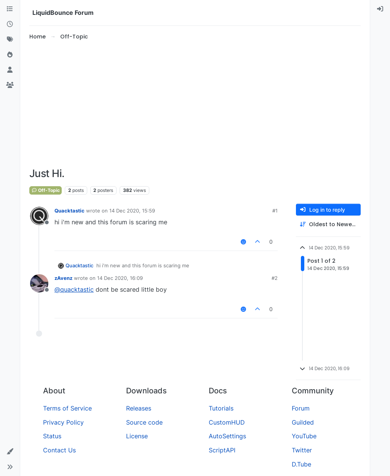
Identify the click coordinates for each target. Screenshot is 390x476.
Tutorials (221, 408)
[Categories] (10, 9)
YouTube (304, 436)
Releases (138, 408)
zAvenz (63, 278)
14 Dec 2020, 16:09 (120, 278)
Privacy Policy (63, 422)
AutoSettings (227, 436)
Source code (144, 422)
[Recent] (10, 24)
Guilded (303, 422)
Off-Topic (45, 190)
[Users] (10, 70)
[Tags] (10, 40)
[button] (10, 452)
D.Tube (301, 464)
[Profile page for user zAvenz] (39, 283)
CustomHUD (227, 422)
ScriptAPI (222, 450)
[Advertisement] (195, 104)
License (137, 436)
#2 (275, 278)
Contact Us (59, 450)
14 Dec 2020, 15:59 (132, 211)
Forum (301, 408)
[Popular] (10, 55)
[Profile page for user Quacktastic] (39, 216)
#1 (275, 211)
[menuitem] (380, 9)
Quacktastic (69, 211)
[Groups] (10, 85)
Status (52, 436)
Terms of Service (67, 408)
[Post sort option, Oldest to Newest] (328, 224)
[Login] (380, 9)
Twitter (302, 450)
